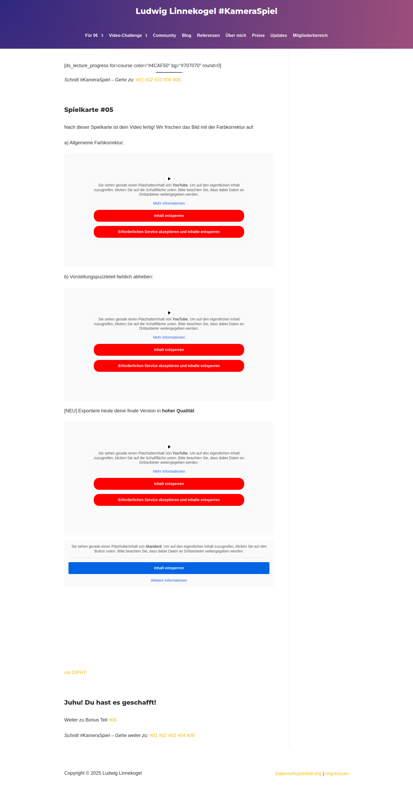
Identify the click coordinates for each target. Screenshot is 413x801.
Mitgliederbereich (310, 36)
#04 (167, 79)
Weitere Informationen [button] (169, 580)
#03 (158, 79)
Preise (258, 36)
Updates (279, 36)
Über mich (235, 36)
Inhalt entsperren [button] (169, 216)
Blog (186, 36)
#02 (149, 79)
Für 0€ (91, 36)
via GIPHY (75, 672)
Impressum (337, 773)
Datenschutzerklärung (298, 773)
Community (164, 36)
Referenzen (208, 36)
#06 (176, 79)
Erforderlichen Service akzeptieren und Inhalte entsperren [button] (169, 232)
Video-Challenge (125, 36)
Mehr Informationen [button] (169, 203)
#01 (140, 79)
